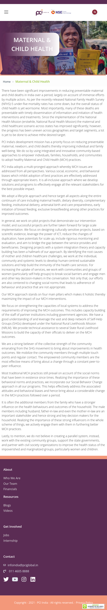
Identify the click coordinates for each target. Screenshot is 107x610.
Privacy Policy (84, 602)
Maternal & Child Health (32, 44)
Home (7, 82)
